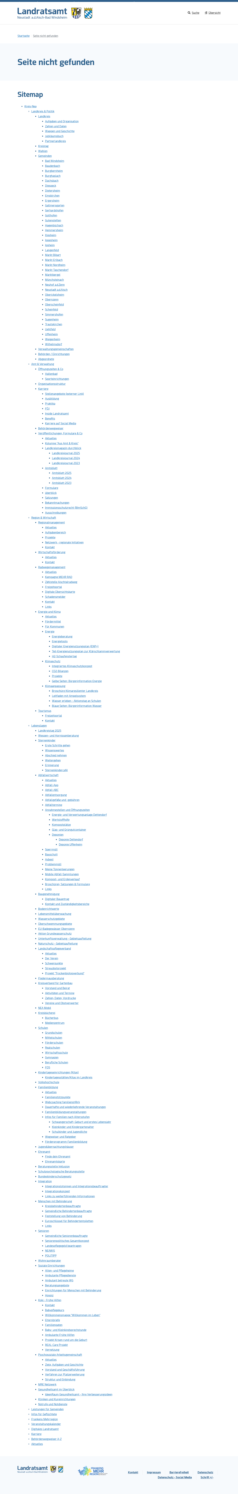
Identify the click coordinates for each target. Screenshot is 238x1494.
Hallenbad (51, 374)
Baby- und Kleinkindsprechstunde (65, 1330)
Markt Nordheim (55, 265)
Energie (49, 631)
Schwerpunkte (54, 963)
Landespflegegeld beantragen (63, 1245)
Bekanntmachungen (57, 502)
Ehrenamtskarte (55, 1161)
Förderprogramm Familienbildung (66, 1141)
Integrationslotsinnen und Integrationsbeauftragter (76, 1186)
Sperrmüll (51, 849)
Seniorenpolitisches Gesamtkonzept (67, 1241)
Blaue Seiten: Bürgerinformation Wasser (77, 706)
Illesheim (50, 235)
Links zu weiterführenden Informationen (70, 1196)
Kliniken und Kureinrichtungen (57, 1399)
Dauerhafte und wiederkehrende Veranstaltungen (75, 1107)
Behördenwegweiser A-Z (46, 1439)
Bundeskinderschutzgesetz (54, 1176)
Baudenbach (52, 166)
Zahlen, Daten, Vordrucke (60, 998)
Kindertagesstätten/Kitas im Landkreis (68, 1077)
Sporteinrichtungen (57, 379)
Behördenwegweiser (51, 428)
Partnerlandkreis (55, 141)
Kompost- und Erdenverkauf (62, 879)
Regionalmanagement (51, 522)
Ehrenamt (44, 1151)
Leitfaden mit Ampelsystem (69, 696)
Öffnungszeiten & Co (50, 369)
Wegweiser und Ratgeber (60, 1136)
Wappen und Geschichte (60, 131)
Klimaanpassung (55, 686)
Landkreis (44, 116)
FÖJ (47, 408)
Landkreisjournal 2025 (66, 453)
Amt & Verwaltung (42, 364)
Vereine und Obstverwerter (62, 1003)
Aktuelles (51, 438)
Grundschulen (53, 1032)
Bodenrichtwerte (48, 909)
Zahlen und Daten (56, 126)
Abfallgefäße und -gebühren (62, 800)
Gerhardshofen (54, 210)
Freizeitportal (53, 587)
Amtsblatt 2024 (61, 478)
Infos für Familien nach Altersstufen (67, 1117)
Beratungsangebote (57, 1285)
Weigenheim (52, 339)
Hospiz (49, 1295)
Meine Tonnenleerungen (60, 869)
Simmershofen (54, 314)
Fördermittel (53, 621)
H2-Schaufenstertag (64, 656)
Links (48, 606)
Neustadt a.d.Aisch (56, 289)
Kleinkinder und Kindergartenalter (73, 1127)
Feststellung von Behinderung (63, 1216)
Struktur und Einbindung (60, 1379)
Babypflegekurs (54, 1310)
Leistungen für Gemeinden (47, 1409)
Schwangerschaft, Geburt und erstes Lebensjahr (81, 1122)
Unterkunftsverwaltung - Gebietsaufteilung (64, 938)
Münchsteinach (54, 279)
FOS (47, 1067)
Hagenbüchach (54, 225)
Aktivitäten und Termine (59, 993)
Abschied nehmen (56, 755)
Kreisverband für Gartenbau (55, 983)
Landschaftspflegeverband (54, 948)
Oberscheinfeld (54, 304)
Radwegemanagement (51, 567)
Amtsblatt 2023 (61, 483)
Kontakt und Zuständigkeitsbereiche (67, 904)
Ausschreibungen (55, 512)
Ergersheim (52, 200)
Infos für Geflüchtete (44, 1414)
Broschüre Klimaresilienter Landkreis (75, 691)
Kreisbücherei (46, 1013)
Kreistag (43, 146)
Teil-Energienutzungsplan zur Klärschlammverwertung (86, 651)
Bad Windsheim (54, 161)
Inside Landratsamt (57, 413)
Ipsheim (50, 245)
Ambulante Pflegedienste (60, 1275)
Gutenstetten (53, 220)
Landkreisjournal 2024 (66, 458)
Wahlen (42, 151)
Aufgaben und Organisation (62, 121)
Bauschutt (51, 854)
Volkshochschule (48, 1082)
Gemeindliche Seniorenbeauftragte (66, 1236)
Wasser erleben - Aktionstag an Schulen (76, 701)
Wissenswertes (54, 750)
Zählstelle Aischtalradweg (61, 582)
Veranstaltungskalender (46, 1424)
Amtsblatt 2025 (61, 473)
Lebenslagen (39, 725)
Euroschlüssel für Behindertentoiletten (69, 1221)
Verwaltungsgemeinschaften (56, 349)
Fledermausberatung (51, 978)
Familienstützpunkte (57, 1097)
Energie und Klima (49, 611)
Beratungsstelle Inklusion (54, 1166)
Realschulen (52, 1047)
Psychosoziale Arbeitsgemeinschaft (60, 1354)
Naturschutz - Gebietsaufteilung (58, 943)
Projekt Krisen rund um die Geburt (66, 1340)
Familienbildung (48, 1087)
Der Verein (51, 958)
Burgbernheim (54, 171)
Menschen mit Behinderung (55, 1201)
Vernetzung (52, 1349)
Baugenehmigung (49, 894)
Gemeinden (45, 156)
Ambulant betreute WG (59, 1280)
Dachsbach (52, 180)
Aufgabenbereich (55, 532)
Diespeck (50, 185)
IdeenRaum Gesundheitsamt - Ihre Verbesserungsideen (78, 1394)
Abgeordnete (46, 359)
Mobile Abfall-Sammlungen (62, 874)
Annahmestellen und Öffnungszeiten (67, 810)
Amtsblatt (51, 468)
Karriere (43, 388)
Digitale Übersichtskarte (60, 591)
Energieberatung (62, 636)
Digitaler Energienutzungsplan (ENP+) (75, 646)
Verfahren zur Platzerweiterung (64, 1374)
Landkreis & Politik (42, 111)
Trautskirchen (53, 324)
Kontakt (50, 547)
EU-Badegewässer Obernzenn (56, 928)
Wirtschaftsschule (56, 1052)
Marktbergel (52, 274)
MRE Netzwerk (47, 1384)
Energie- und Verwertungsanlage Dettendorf (79, 814)
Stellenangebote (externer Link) (64, 393)
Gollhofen (51, 215)
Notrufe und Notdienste (52, 1404)
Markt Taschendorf (56, 270)
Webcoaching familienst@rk (62, 1102)
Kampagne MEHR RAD (58, 577)
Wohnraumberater (49, 1260)
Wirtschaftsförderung (51, 552)
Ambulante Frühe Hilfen (60, 1335)
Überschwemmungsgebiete (55, 923)
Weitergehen (53, 760)
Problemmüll (53, 864)
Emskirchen (52, 195)
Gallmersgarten (54, 205)
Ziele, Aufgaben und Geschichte (64, 1364)
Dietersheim (52, 190)
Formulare (51, 488)
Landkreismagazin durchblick (63, 448)
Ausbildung (52, 398)
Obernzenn (52, 299)
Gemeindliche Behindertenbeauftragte (68, 1211)
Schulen (43, 1028)
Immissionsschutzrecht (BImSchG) (66, 507)
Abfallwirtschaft (48, 775)
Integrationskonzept (57, 1191)
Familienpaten (53, 1325)
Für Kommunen (54, 626)
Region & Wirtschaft (43, 517)
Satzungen (51, 497)
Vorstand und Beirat (57, 988)
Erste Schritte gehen (57, 745)
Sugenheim (52, 319)
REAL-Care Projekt (56, 1345)
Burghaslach (53, 176)
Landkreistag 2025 (49, 730)
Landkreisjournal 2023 (66, 463)
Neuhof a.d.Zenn (55, 284)
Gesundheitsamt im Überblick (56, 1389)
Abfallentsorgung (56, 795)
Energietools (60, 641)
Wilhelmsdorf (53, 344)
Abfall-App (51, 785)
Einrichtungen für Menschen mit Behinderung (73, 1290)
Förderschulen (54, 1042)
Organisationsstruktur (52, 383)
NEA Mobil (44, 1008)
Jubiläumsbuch (54, 136)
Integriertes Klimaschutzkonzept (72, 666)
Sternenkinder (47, 740)
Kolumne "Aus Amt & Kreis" (61, 443)
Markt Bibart (53, 255)
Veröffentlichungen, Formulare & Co (60, 433)
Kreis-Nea (30, 106)
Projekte (50, 537)
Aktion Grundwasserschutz (55, 933)
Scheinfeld (51, 309)
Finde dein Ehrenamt (57, 1156)
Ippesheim (51, 240)
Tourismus (44, 711)
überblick (51, 493)
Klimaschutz (52, 661)
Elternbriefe (52, 1320)
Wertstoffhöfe (61, 819)
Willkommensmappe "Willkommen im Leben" (72, 1315)
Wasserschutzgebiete (51, 918)
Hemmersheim (54, 230)
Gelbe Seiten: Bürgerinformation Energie (77, 681)
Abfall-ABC (52, 790)
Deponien (58, 834)
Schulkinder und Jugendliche (69, 1131)
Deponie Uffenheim (70, 844)
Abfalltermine (53, 805)
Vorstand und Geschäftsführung (65, 1369)
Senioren (43, 1231)
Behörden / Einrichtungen (54, 354)
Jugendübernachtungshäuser (56, 1146)
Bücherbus (51, 1018)
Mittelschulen (53, 1037)
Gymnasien (52, 1057)
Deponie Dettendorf (71, 839)
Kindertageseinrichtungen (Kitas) (58, 1072)
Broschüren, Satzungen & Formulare (67, 884)
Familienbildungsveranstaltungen (65, 1112)
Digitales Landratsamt (45, 1429)
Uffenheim (51, 334)
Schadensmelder (55, 596)
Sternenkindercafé (56, 770)
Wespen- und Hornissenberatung (58, 735)
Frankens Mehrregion (44, 1419)
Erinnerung (52, 765)
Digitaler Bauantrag (57, 899)
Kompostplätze (61, 824)
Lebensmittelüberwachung (54, 913)
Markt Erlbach (54, 260)
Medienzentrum (55, 1023)
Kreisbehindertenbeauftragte (63, 1206)
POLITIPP (51, 1255)
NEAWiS (50, 1250)
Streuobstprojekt (55, 968)
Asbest (49, 859)
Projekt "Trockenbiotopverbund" (64, 973)
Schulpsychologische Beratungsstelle (61, 1171)
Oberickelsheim (54, 294)
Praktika (50, 403)
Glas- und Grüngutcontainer (69, 829)
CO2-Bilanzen (60, 671)
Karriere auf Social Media (60, 423)
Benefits (50, 418)
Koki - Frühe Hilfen (49, 1300)
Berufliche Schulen (56, 1062)
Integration (45, 1181)
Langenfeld (52, 250)
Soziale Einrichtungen (51, 1265)
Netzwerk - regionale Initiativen (64, 542)
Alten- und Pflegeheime (59, 1270)
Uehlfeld (50, 329)
